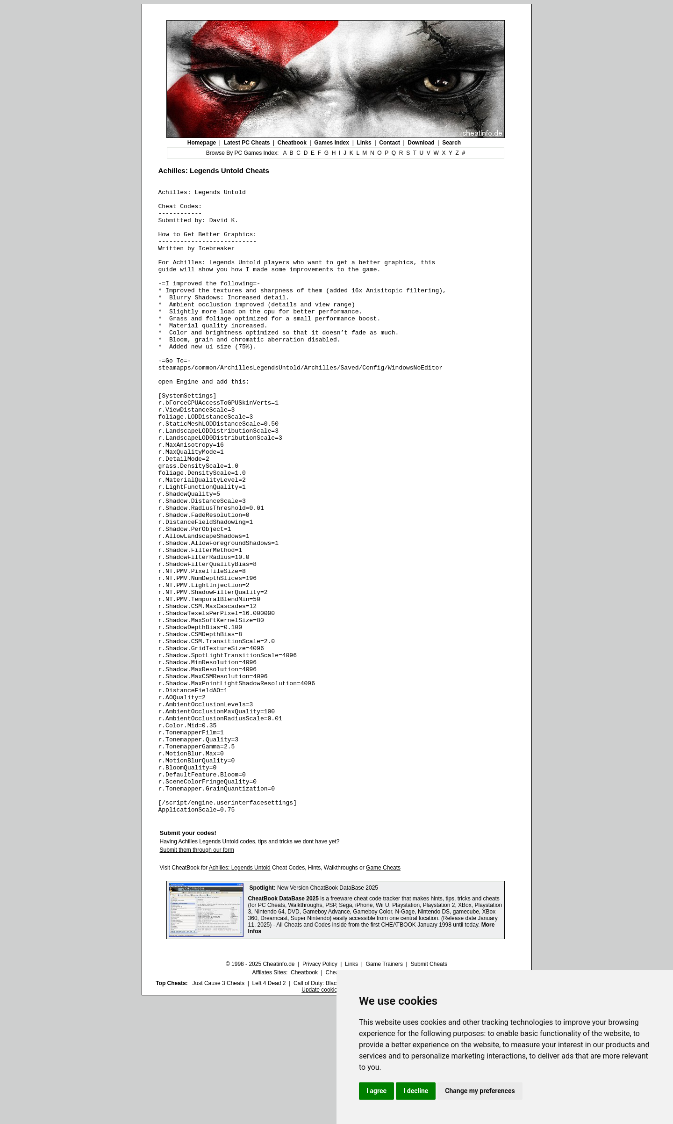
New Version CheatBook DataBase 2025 (327, 1012)
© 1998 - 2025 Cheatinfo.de (260, 1089)
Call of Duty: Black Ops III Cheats (335, 1108)
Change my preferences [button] (480, 1091)
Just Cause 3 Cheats (218, 1108)
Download (421, 142)
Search (451, 142)
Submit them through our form (197, 975)
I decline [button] (415, 1091)
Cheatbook (292, 142)
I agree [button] (376, 1091)
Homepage (201, 142)
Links (364, 142)
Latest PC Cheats (247, 142)
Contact (389, 142)
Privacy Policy (319, 1089)
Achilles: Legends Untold (240, 992)
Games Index (331, 142)
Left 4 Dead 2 (269, 1108)
